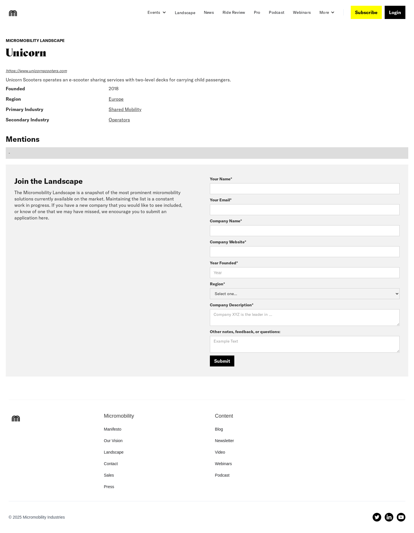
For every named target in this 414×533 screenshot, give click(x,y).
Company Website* (228, 241)
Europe (116, 99)
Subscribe (366, 12)
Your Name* (221, 179)
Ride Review (234, 12)
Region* (217, 283)
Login (395, 12)
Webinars (302, 12)
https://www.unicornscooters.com (36, 70)
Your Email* (220, 199)
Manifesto (112, 429)
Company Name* (226, 220)
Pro (257, 12)
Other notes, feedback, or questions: (245, 331)
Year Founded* (224, 262)
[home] (13, 13)
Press (109, 486)
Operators (119, 120)
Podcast (276, 12)
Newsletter (224, 440)
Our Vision (113, 440)
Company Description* (231, 304)
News (209, 12)
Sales (109, 475)
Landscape (185, 12)
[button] (157, 12)
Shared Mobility (125, 109)
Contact (111, 463)
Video (220, 452)
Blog (219, 429)
